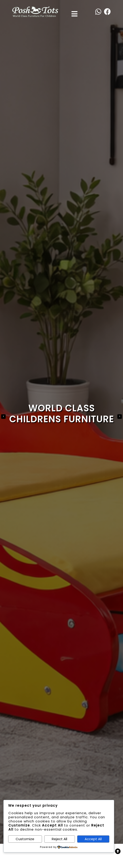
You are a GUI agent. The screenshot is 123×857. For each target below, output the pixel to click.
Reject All (59, 839)
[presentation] (3, 416)
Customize (25, 839)
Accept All (93, 839)
